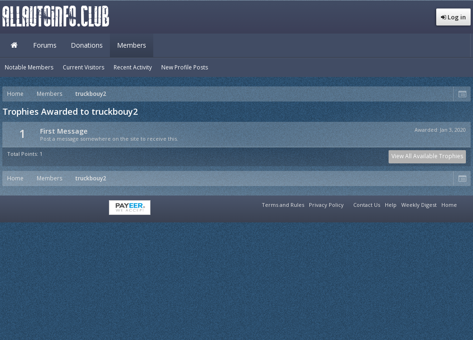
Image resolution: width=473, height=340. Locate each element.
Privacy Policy (326, 204)
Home (14, 45)
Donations (87, 45)
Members (131, 45)
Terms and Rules (283, 204)
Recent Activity (133, 67)
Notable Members (29, 67)
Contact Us (366, 204)
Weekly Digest (419, 204)
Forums (45, 45)
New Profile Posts (184, 67)
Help (391, 204)
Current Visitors (83, 67)
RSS (465, 203)
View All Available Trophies (427, 156)
